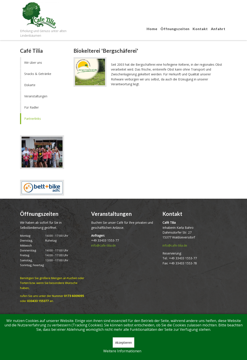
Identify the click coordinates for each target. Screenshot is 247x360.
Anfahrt (218, 29)
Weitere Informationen (122, 351)
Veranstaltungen (35, 96)
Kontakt (200, 29)
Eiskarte (29, 85)
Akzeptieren (123, 342)
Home (152, 29)
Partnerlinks (32, 118)
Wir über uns (33, 62)
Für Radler (31, 107)
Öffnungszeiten (175, 29)
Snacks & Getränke (37, 74)
